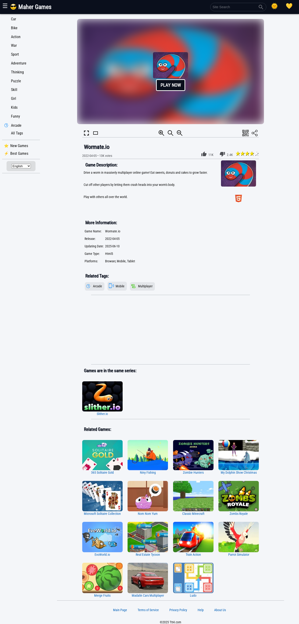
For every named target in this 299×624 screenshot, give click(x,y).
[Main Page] (33, 9)
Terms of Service (148, 610)
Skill (14, 89)
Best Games (19, 153)
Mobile (120, 286)
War (14, 45)
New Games (19, 146)
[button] (170, 71)
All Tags (17, 133)
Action (16, 37)
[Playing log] (289, 6)
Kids (14, 107)
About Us (220, 610)
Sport (15, 54)
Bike (14, 28)
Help (201, 610)
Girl (13, 98)
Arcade (16, 125)
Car (13, 19)
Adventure (18, 63)
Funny (15, 116)
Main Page (120, 610)
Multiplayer (145, 286)
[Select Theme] (274, 6)
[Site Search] (238, 7)
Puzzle (16, 81)
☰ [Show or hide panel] (5, 5)
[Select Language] (21, 166)
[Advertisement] (170, 330)
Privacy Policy (178, 610)
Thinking (17, 72)
